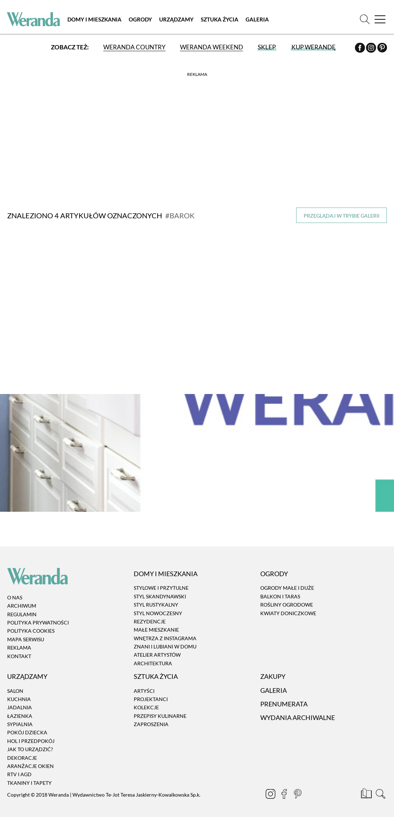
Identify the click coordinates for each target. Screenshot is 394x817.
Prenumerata (284, 700)
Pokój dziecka (27, 728)
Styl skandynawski (160, 592)
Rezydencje (150, 617)
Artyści (144, 687)
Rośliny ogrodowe (286, 601)
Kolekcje (146, 703)
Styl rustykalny (156, 601)
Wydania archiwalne (297, 714)
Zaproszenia (151, 720)
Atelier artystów (157, 651)
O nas (14, 593)
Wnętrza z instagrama (165, 634)
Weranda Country (134, 47)
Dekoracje (22, 753)
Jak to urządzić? (30, 745)
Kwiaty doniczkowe (288, 609)
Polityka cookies (30, 627)
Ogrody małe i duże (287, 584)
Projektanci (151, 695)
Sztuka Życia (220, 19)
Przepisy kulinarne (160, 712)
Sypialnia (20, 720)
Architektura (153, 659)
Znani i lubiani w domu (165, 643)
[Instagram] (371, 49)
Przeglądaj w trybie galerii (341, 216)
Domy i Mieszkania (95, 19)
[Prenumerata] (367, 791)
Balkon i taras (280, 592)
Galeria (258, 19)
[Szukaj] (364, 19)
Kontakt (19, 652)
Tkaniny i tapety (29, 779)
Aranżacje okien (30, 762)
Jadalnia (19, 703)
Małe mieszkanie (156, 626)
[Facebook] (360, 49)
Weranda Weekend (211, 47)
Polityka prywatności (38, 619)
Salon (15, 687)
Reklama (19, 644)
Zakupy (272, 672)
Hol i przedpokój (30, 737)
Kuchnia (19, 695)
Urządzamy (177, 19)
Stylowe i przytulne (161, 584)
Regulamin (22, 610)
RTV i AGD (19, 770)
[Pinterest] (382, 49)
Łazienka (19, 712)
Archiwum (21, 602)
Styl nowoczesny (158, 609)
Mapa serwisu (25, 635)
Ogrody (141, 19)
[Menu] (379, 19)
